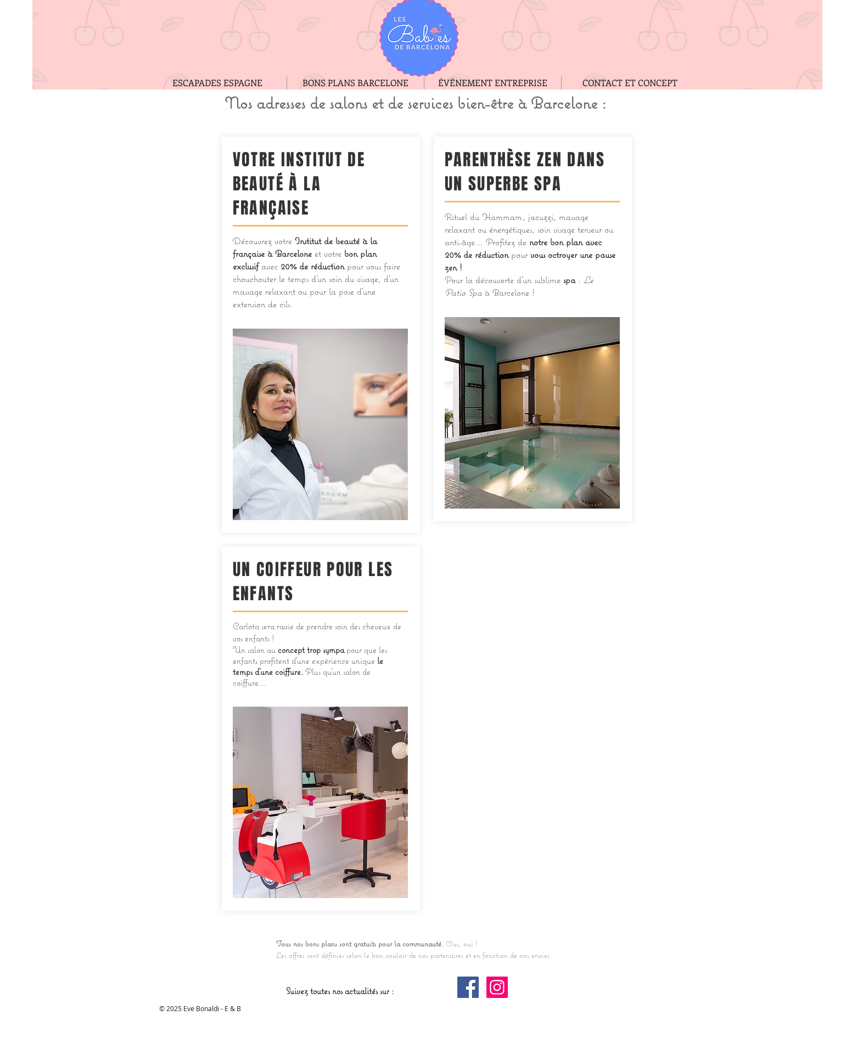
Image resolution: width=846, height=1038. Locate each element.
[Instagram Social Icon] (497, 987)
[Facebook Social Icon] (468, 987)
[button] (320, 802)
